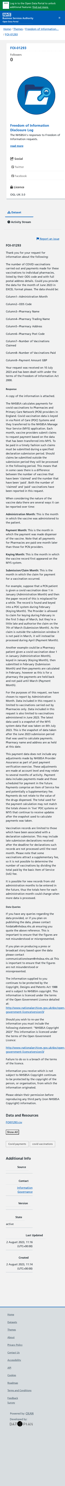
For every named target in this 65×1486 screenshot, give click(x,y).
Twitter (18, 167)
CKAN (30, 1413)
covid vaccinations (42, 1143)
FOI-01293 (11, 34)
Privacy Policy (15, 1344)
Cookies (11, 1375)
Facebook (19, 176)
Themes (18, 29)
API (9, 1367)
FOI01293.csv (14, 1122)
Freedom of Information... (42, 29)
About (11, 1337)
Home (7, 29)
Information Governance (25, 1190)
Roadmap (12, 1382)
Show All (12, 1132)
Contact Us (13, 1352)
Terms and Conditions (19, 1390)
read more (16, 146)
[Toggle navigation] (59, 17)
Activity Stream (19, 222)
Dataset (14, 212)
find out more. (40, 7)
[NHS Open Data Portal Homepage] (18, 17)
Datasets (12, 1322)
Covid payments (17, 1143)
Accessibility (14, 1360)
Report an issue (48, 238)
